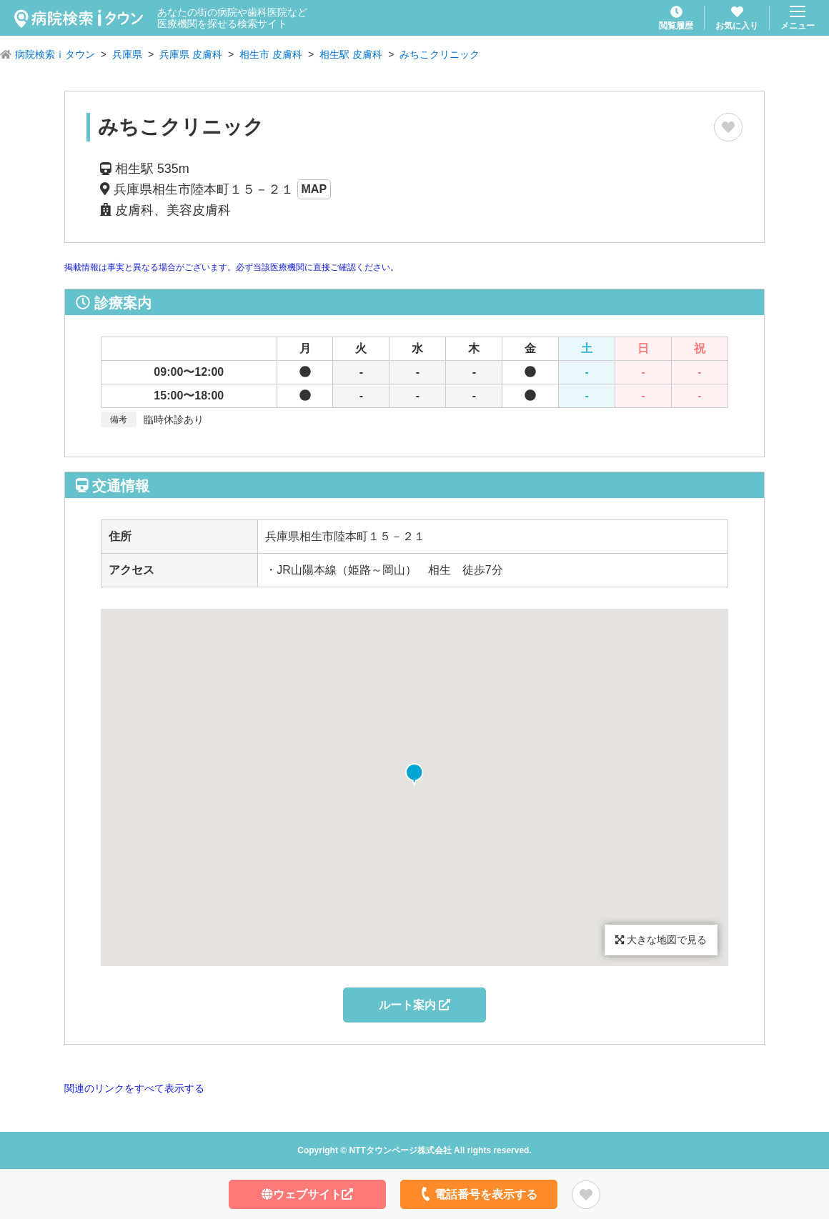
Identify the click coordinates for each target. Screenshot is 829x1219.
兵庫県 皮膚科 (190, 54)
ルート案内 (414, 1005)
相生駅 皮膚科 (350, 54)
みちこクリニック (439, 54)
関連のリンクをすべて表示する (134, 1088)
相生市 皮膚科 (270, 54)
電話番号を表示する (477, 1194)
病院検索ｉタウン (55, 54)
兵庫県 (127, 54)
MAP (314, 189)
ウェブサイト (307, 1194)
